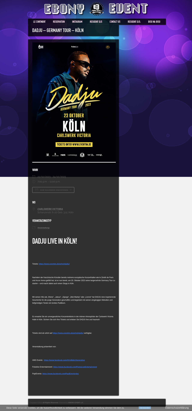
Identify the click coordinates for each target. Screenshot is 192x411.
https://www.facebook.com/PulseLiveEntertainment (75, 367)
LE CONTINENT (39, 21)
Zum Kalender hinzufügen (51, 190)
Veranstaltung (44, 228)
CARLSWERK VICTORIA (50, 209)
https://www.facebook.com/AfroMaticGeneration (64, 360)
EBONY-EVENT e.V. (75, 402)
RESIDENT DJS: (134, 21)
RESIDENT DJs (96, 21)
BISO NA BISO (154, 21)
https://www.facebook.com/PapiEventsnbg (60, 374)
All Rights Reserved (50, 402)
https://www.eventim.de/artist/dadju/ (54, 264)
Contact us (115, 21)
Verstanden (145, 408)
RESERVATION (59, 21)
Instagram (77, 21)
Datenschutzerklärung (177, 407)
